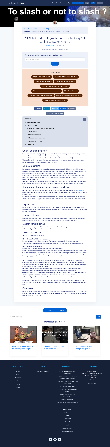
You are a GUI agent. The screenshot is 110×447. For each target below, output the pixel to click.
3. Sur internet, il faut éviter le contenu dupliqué (39, 128)
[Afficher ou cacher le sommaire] (84, 119)
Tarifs (93, 3)
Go (99, 317)
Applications (18, 377)
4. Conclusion (29, 144)
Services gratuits (77, 3)
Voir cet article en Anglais (55, 113)
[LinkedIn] (59, 439)
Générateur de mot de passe (67, 386)
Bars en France (67, 409)
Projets (62, 3)
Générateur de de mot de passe (65, 81)
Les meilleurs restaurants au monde (67, 406)
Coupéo (67, 415)
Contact (100, 3)
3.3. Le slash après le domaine (36, 138)
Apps (87, 3)
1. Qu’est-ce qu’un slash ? (33, 122)
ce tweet (80, 190)
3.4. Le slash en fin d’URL (34, 141)
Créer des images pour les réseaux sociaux (55, 86)
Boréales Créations (67, 428)
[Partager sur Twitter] (55, 108)
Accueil (54, 3)
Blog (68, 3)
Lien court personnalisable (43, 81)
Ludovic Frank (50, 45)
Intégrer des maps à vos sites (42, 76)
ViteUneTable (67, 412)
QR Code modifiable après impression (65, 76)
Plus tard (67, 422)
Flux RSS (71, 108)
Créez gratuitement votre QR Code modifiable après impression (67, 377)
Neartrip (67, 425)
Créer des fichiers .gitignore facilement (41, 95)
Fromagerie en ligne (67, 431)
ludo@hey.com (92, 383)
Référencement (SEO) (42, 29)
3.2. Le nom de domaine (34, 135)
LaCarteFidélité (67, 418)
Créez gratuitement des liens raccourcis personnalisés (67, 382)
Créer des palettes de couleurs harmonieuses (46, 91)
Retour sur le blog (55, 310)
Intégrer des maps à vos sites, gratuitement (67, 372)
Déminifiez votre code (70, 91)
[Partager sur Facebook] (38, 108)
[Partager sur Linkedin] (46, 108)
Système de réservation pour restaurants (68, 95)
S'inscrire (55, 64)
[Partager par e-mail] (63, 108)
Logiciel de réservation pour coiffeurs (55, 100)
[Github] (55, 439)
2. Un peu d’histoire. (31, 125)
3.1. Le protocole (32, 131)
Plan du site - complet (43, 371)
